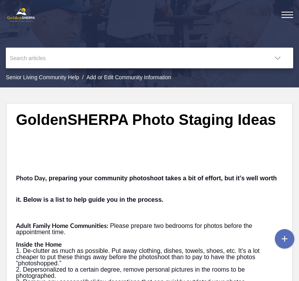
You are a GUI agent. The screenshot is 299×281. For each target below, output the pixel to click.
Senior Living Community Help (42, 77)
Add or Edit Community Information (128, 77)
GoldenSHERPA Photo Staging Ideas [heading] (146, 119)
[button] (277, 58)
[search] (134, 58)
